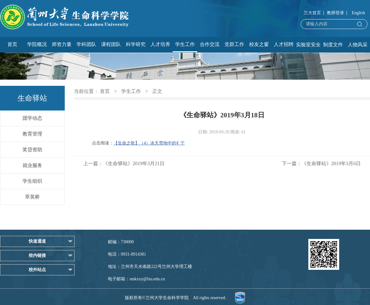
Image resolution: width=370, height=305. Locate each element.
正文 (157, 91)
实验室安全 (308, 44)
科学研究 (136, 44)
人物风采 (358, 44)
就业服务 (32, 165)
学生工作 (185, 44)
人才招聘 (284, 44)
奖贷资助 (32, 149)
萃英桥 (32, 196)
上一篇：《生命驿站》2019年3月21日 (124, 163)
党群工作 (234, 44)
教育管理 (32, 133)
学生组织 (32, 181)
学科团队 (86, 44)
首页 (12, 44)
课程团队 (111, 44)
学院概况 (37, 44)
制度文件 (333, 44)
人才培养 (160, 44)
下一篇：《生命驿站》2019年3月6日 (321, 163)
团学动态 (32, 118)
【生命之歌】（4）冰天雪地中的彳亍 (149, 143)
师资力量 (62, 44)
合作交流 (210, 44)
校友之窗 (259, 44)
